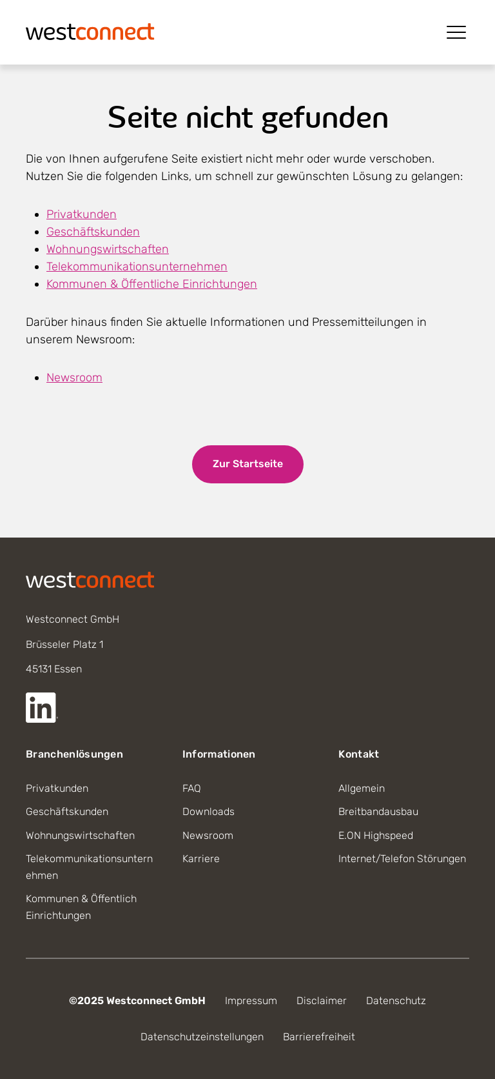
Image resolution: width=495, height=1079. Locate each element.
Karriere (201, 858)
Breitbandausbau (378, 811)
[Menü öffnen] (456, 32)
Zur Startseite (248, 464)
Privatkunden (81, 214)
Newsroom (74, 377)
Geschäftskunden (93, 232)
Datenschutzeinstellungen (202, 1037)
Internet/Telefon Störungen (402, 858)
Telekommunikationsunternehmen (137, 266)
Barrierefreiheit (319, 1037)
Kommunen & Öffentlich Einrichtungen (81, 907)
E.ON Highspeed (375, 835)
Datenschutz (396, 1000)
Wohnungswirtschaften (107, 249)
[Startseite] (90, 30)
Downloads (208, 811)
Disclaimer (321, 1000)
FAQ (191, 788)
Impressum (251, 1000)
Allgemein (361, 788)
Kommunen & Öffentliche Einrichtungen (151, 284)
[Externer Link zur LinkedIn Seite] (42, 707)
